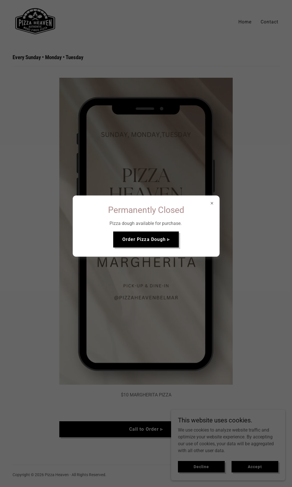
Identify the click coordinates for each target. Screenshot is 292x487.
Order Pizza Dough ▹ (145, 239)
